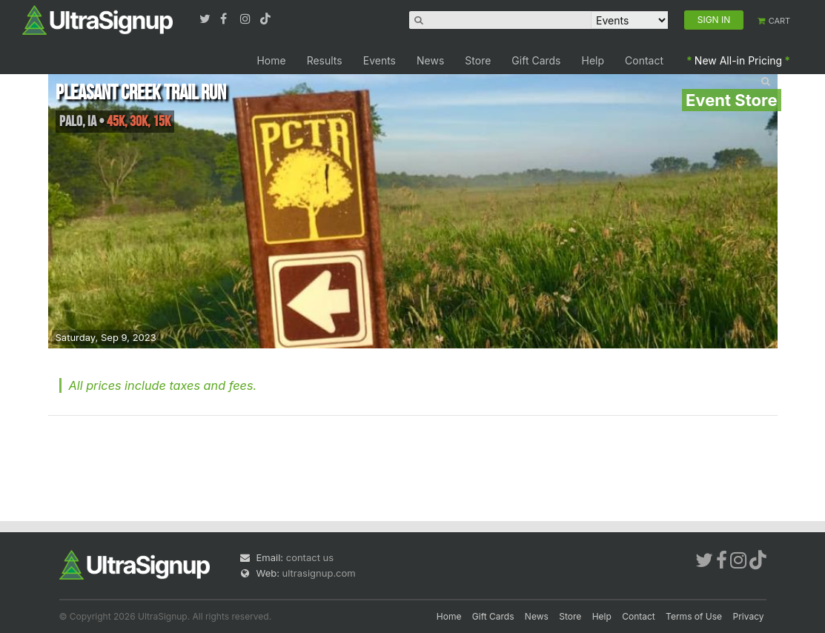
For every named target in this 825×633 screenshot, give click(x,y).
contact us (310, 557)
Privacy (748, 616)
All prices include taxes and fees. (163, 385)
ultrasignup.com (319, 573)
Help (593, 60)
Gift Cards (535, 60)
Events (379, 60)
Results (324, 60)
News (430, 60)
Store (478, 60)
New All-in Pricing (738, 60)
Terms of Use (694, 616)
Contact (644, 60)
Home (270, 60)
